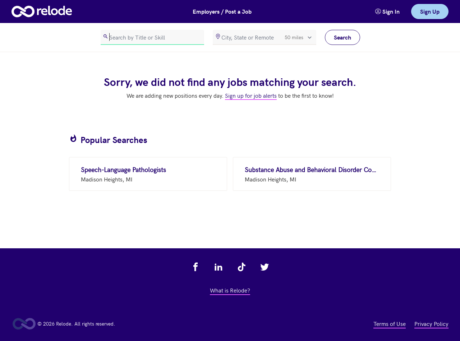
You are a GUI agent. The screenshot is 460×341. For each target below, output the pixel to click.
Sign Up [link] (430, 11)
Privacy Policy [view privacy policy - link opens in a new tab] (431, 323)
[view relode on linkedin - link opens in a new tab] (218, 267)
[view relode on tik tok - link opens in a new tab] (241, 267)
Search (342, 37)
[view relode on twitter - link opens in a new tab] (264, 267)
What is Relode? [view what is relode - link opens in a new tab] (230, 290)
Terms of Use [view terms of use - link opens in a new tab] (389, 323)
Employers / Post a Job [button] (222, 11)
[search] (152, 37)
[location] (264, 37)
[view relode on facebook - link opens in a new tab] (195, 267)
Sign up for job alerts (251, 95)
